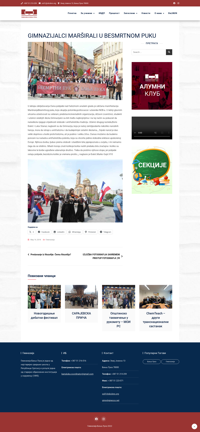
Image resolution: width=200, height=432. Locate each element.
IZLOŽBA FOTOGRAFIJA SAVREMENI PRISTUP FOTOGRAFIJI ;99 (101, 256)
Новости (146, 13)
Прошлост (114, 13)
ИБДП (102, 13)
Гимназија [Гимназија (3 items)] (170, 361)
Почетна (72, 13)
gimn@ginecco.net (110, 400)
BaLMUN (172, 13)
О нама (158, 13)
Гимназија (50, 240)
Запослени (129, 13)
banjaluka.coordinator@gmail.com (77, 374)
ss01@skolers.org (47, 3)
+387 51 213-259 (29, 3)
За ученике (86, 13)
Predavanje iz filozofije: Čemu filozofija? (51, 254)
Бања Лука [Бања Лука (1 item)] (151, 361)
